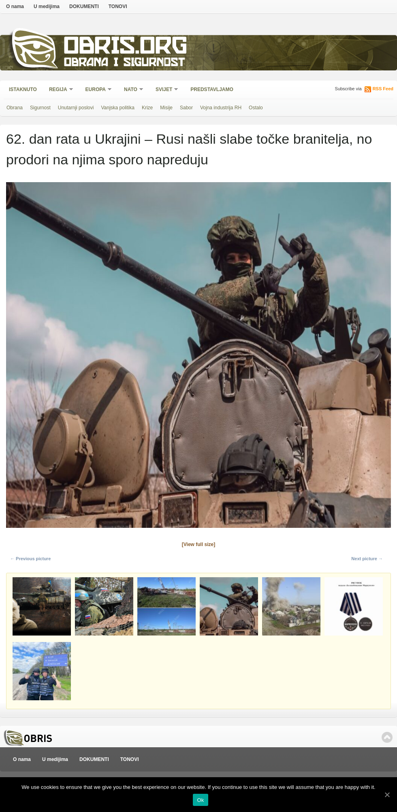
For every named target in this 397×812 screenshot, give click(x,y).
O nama (15, 6)
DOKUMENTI (84, 6)
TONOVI (118, 6)
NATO (131, 90)
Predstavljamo (211, 89)
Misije (166, 108)
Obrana (14, 108)
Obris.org (126, 47)
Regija (58, 90)
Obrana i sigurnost (124, 63)
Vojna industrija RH (220, 108)
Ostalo (256, 108)
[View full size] (198, 544)
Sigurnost (40, 108)
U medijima (47, 6)
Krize (147, 108)
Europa (96, 90)
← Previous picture (30, 558)
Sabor (186, 108)
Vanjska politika (117, 108)
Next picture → (367, 558)
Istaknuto (23, 89)
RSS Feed (383, 88)
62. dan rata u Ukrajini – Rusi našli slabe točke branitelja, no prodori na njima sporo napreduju (189, 149)
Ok (200, 800)
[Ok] (387, 795)
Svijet (164, 90)
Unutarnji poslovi (76, 108)
